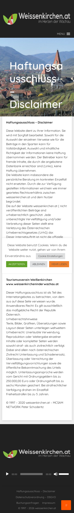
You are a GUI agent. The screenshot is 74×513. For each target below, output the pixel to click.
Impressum (48, 502)
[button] (61, 34)
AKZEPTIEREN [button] (16, 264)
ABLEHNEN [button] (38, 264)
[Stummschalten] (56, 474)
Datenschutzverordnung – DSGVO (36, 497)
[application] (37, 474)
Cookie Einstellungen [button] (50, 256)
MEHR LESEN (59, 264)
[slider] (31, 474)
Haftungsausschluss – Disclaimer (36, 491)
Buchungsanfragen (27, 502)
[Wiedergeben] (7, 474)
